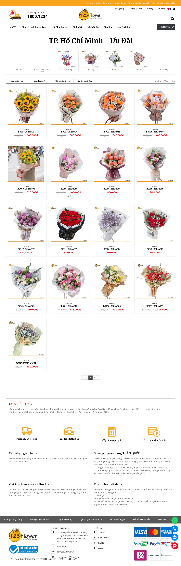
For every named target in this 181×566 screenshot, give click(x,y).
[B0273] (26, 360)
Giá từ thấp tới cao (62, 81)
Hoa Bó (108, 27)
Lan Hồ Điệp (123, 27)
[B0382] (26, 303)
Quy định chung (65, 519)
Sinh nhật (78, 27)
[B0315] (69, 303)
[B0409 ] (155, 129)
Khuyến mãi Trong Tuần (34, 27)
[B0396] (112, 186)
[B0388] (69, 186)
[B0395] (69, 246)
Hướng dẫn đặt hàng (12, 519)
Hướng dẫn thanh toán (40, 519)
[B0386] (112, 246)
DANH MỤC (166, 27)
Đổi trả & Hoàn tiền (141, 519)
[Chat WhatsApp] (174, 520)
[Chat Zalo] (174, 537)
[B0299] (155, 303)
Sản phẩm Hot (17, 81)
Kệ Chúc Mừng (60, 27)
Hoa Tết (13, 27)
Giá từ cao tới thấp (84, 81)
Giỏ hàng (149, 9)
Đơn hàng (161, 9)
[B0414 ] (69, 129)
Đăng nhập (119, 9)
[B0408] (26, 186)
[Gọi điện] (174, 528)
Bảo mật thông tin (117, 519)
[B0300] (112, 303)
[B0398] (155, 186)
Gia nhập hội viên (135, 9)
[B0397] (26, 246)
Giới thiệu (162, 519)
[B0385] (155, 246)
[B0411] (111, 129)
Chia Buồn (93, 27)
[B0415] (26, 129)
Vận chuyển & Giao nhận (91, 519)
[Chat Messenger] (174, 545)
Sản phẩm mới (39, 81)
